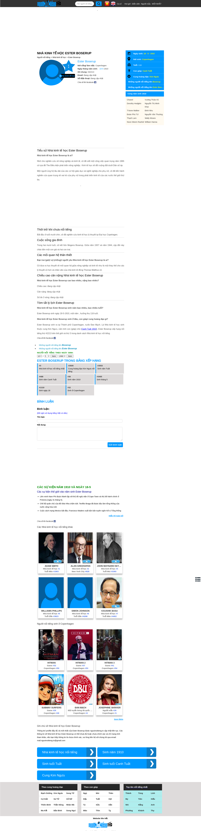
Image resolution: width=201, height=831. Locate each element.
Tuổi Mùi (109, 538)
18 (145, 45)
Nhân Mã (70, 771)
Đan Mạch (80, 674)
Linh (153, 760)
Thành (128, 760)
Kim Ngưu (154, 68)
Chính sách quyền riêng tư (100, 817)
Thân (111, 760)
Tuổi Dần (51, 583)
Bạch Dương (46, 760)
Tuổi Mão (51, 538)
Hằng (140, 771)
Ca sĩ (119, 4)
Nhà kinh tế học (59, 49)
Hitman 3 (110, 629)
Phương (129, 777)
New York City (80, 538)
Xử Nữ (69, 765)
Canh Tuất (147, 62)
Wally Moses (150, 110)
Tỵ (110, 777)
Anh (153, 771)
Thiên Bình (46, 771)
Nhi (127, 771)
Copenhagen (51, 635)
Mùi (97, 760)
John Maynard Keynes (109, 532)
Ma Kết (44, 777)
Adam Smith (51, 532)
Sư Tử (56, 765)
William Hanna (151, 113)
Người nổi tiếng (43, 49)
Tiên (140, 765)
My (126, 765)
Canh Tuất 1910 (89, 293)
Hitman (51, 629)
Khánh (141, 777)
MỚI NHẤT (156, 4)
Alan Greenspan (80, 532)
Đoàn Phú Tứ (132, 106)
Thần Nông (59, 771)
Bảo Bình (58, 777)
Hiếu (153, 765)
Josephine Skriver (109, 674)
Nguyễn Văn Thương (154, 106)
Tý (84, 771)
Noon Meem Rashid (135, 113)
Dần (110, 771)
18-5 (101, 60)
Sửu (98, 771)
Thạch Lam (132, 110)
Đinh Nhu (149, 102)
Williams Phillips (51, 577)
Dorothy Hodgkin (134, 95)
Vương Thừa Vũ (152, 91)
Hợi (110, 765)
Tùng (140, 760)
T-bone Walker (133, 102)
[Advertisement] (97, 24)
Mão (85, 777)
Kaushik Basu (109, 577)
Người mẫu (146, 4)
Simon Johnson (80, 577)
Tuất (98, 765)
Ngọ (85, 760)
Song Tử (70, 760)
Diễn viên (136, 4)
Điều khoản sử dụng (100, 803)
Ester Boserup (74, 49)
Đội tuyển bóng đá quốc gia (80, 677)
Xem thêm (118, 686)
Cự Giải (44, 765)
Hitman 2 (81, 629)
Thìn (98, 777)
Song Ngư (71, 777)
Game (51, 632)
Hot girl (127, 4)
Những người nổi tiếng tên (55, 309)
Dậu (85, 765)
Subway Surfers (51, 674)
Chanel (130, 91)
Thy (152, 777)
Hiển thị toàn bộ (116, 482)
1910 (152, 45)
